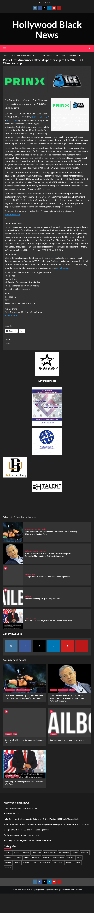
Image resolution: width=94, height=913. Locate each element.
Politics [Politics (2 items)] (70, 857)
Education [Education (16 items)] (37, 852)
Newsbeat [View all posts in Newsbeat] (38, 529)
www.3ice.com (63, 268)
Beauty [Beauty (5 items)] (16, 852)
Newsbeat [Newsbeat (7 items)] (36, 857)
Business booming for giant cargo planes (42, 598)
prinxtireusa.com (12, 214)
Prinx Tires (12, 120)
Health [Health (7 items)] (75, 852)
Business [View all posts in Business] (28, 551)
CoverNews (65, 889)
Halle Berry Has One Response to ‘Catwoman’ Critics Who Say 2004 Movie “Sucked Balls (41, 819)
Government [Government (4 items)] (64, 852)
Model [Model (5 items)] (18, 857)
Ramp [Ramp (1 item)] (79, 857)
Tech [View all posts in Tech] (33, 574)
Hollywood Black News (47, 29)
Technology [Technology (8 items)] (45, 862)
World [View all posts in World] (34, 618)
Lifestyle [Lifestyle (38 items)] (84, 852)
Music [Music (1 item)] (26, 857)
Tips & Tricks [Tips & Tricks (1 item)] (57, 862)
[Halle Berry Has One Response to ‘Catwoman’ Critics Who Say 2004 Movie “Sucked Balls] (13, 531)
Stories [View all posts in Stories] (44, 529)
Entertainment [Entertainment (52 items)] (50, 852)
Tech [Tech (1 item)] (34, 862)
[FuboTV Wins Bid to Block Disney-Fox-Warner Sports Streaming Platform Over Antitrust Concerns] (13, 553)
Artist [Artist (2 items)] (8, 852)
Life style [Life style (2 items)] (9, 857)
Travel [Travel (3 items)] (68, 862)
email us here (11, 315)
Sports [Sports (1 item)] (17, 862)
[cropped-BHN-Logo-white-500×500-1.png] (47, 364)
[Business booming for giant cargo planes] (13, 597)
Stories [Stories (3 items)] (26, 862)
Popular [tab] (19, 516)
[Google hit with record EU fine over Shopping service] (24, 722)
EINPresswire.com (39, 117)
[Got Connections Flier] (47, 406)
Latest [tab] (8, 516)
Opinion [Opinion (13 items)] (46, 857)
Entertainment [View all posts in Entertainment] (29, 529)
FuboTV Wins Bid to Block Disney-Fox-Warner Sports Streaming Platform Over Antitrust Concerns (67, 698)
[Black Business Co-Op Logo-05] (15, 467)
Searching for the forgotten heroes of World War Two (48, 620)
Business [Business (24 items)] (26, 852)
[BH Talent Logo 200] (47, 486)
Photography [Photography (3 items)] (58, 857)
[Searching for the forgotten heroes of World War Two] (13, 619)
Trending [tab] (32, 516)
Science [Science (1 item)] (8, 862)
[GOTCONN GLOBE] (47, 441)
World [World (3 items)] (8, 867)
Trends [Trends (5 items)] (77, 862)
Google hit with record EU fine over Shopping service (47, 577)
